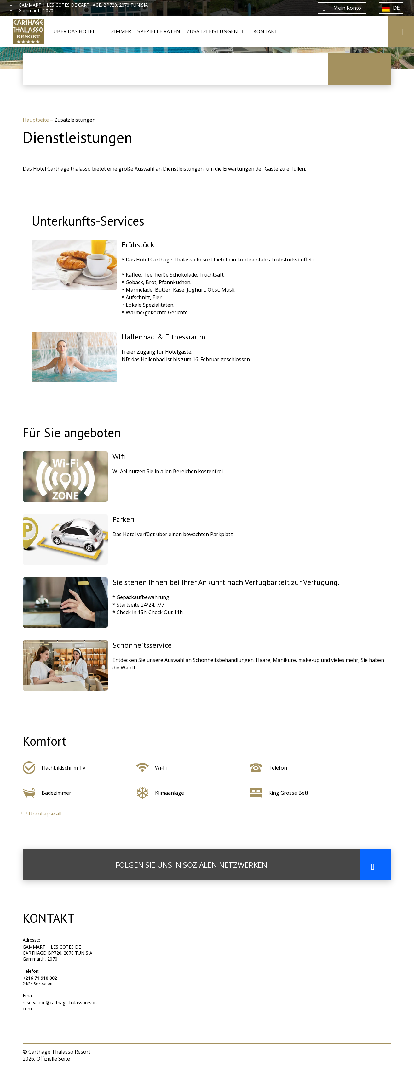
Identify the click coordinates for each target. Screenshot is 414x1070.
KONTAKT (265, 31)
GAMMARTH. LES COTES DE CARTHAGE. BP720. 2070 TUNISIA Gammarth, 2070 (57, 953)
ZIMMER (121, 31)
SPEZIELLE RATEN (158, 31)
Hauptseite (36, 119)
